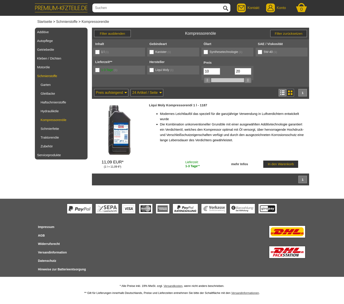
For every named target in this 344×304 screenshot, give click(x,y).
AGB (41, 235)
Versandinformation (52, 252)
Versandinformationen (245, 293)
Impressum (46, 227)
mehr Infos (239, 164)
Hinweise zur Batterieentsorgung (62, 269)
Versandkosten (173, 286)
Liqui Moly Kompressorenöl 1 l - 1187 (178, 105)
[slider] (207, 80)
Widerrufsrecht (49, 244)
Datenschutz (47, 260)
